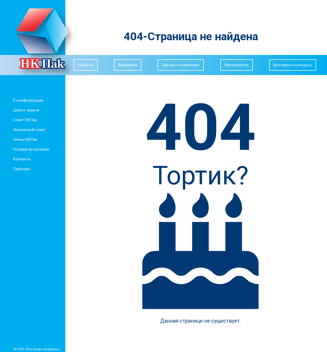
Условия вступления (30, 149)
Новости (85, 65)
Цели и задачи (25, 110)
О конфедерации (27, 100)
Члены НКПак (24, 139)
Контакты (20, 159)
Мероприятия (236, 65)
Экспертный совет (28, 129)
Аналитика (127, 65)
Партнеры (20, 169)
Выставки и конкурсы (292, 65)
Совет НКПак (24, 120)
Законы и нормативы (181, 65)
